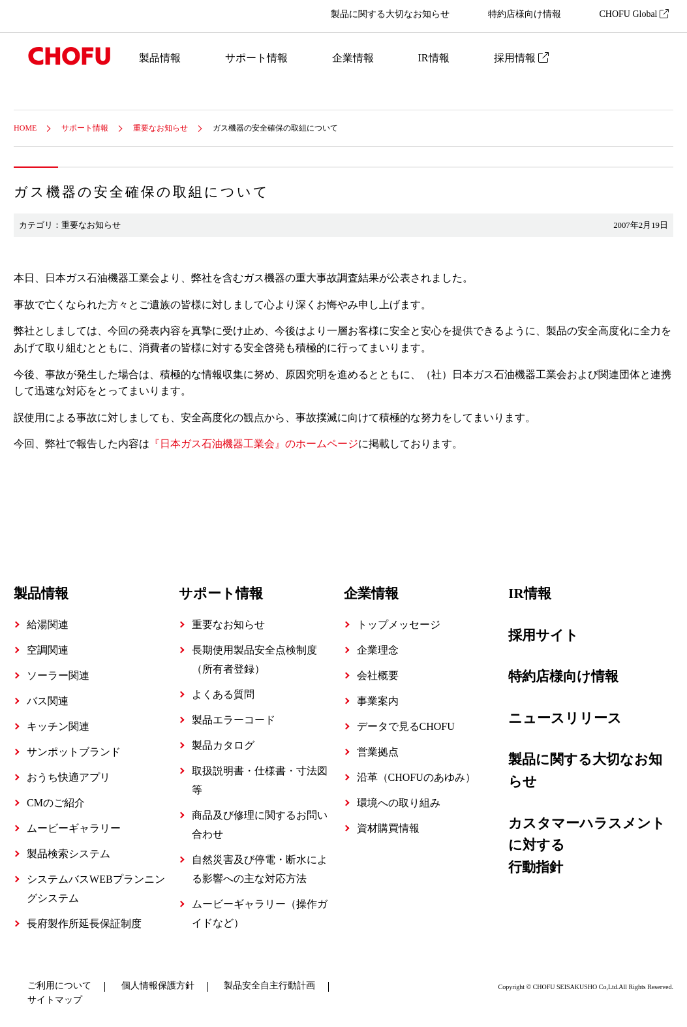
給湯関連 (48, 624)
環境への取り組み (398, 802)
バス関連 (48, 700)
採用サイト (543, 635)
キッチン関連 (58, 726)
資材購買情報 (388, 828)
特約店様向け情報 (524, 14)
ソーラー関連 (58, 675)
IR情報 (434, 57)
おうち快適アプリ (68, 777)
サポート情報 (256, 57)
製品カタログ (223, 745)
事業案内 (378, 700)
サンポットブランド (74, 751)
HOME (25, 128)
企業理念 (378, 650)
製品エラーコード (233, 719)
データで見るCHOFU (406, 726)
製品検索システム (68, 853)
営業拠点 (378, 751)
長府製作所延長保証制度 (84, 923)
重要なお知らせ (160, 128)
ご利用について (59, 985)
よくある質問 (223, 694)
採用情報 (521, 57)
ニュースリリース (565, 718)
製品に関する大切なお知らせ (390, 14)
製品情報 (160, 57)
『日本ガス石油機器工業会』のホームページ (253, 443)
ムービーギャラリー (74, 828)
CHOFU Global (634, 14)
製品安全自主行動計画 (269, 985)
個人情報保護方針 (157, 985)
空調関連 (48, 650)
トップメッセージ (398, 624)
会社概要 (378, 675)
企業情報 (353, 57)
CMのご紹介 (56, 802)
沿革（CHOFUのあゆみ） (416, 777)
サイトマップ (54, 1000)
